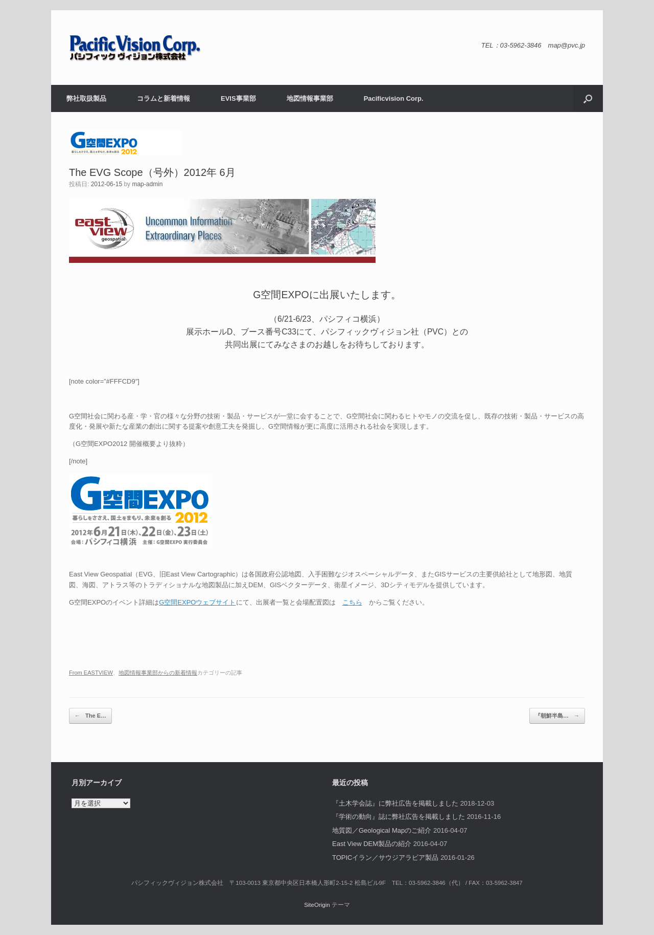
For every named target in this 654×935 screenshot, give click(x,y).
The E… (90, 715)
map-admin (147, 184)
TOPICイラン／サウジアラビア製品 (385, 857)
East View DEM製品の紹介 (371, 844)
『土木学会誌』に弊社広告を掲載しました (395, 803)
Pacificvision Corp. (394, 98)
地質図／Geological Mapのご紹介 (381, 830)
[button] (588, 98)
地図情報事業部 (310, 98)
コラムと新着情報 (163, 98)
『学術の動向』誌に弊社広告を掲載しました (398, 816)
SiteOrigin (317, 905)
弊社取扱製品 (86, 98)
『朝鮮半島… (557, 715)
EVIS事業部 (238, 98)
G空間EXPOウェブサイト (197, 602)
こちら (352, 602)
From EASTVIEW (91, 673)
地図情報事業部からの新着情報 (158, 673)
